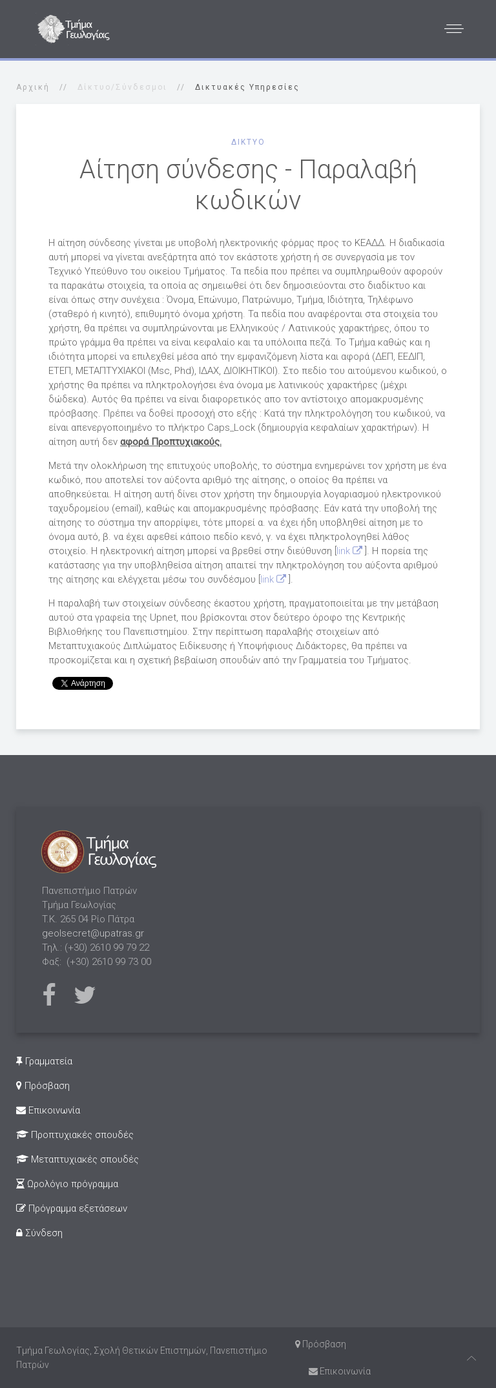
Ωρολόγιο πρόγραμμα (67, 1184)
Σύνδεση (39, 1233)
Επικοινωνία (48, 1110)
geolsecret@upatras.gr (93, 933)
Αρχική (33, 87)
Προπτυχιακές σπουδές (75, 1135)
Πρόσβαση (43, 1086)
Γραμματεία (44, 1061)
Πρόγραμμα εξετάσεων (71, 1208)
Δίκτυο (248, 142)
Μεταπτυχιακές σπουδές (77, 1159)
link (350, 551)
